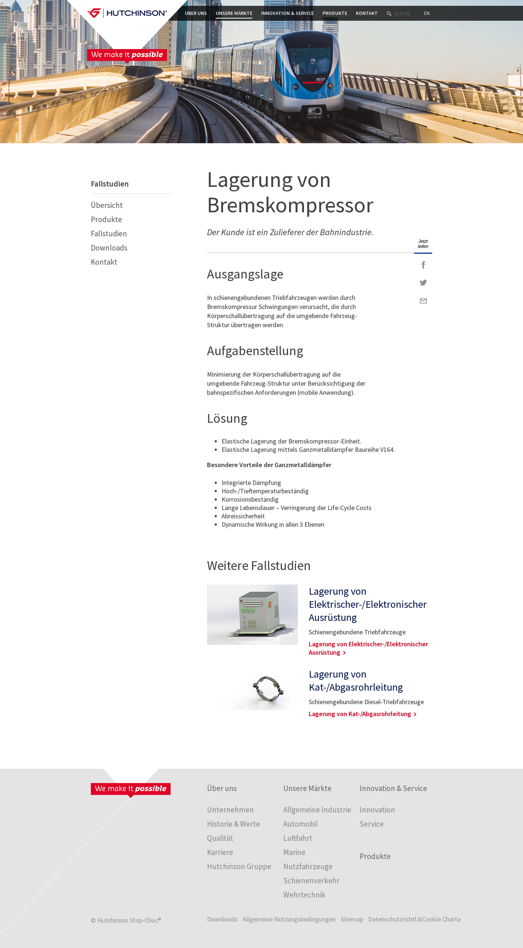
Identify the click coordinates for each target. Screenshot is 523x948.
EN (427, 13)
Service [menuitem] (372, 824)
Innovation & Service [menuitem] (393, 788)
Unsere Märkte (234, 13)
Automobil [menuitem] (300, 824)
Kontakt (367, 13)
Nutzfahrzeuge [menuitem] (308, 866)
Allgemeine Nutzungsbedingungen (289, 919)
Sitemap (352, 919)
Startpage (127, 13)
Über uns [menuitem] (222, 788)
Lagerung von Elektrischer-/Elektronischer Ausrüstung (368, 604)
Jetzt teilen (423, 244)
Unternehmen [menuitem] (230, 810)
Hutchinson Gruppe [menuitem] (239, 866)
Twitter (423, 283)
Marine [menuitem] (294, 852)
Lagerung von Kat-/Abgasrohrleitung (356, 680)
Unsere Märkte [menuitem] (307, 788)
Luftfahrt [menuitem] (297, 838)
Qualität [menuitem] (220, 838)
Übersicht (107, 205)
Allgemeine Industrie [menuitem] (317, 810)
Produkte (335, 13)
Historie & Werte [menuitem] (233, 824)
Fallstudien (109, 233)
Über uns (196, 13)
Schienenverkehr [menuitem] (311, 880)
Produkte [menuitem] (375, 856)
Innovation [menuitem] (377, 810)
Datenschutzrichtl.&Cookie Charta (414, 919)
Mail (423, 301)
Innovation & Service (287, 13)
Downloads (109, 248)
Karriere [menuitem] (220, 852)
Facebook (423, 265)
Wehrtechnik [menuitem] (304, 895)
